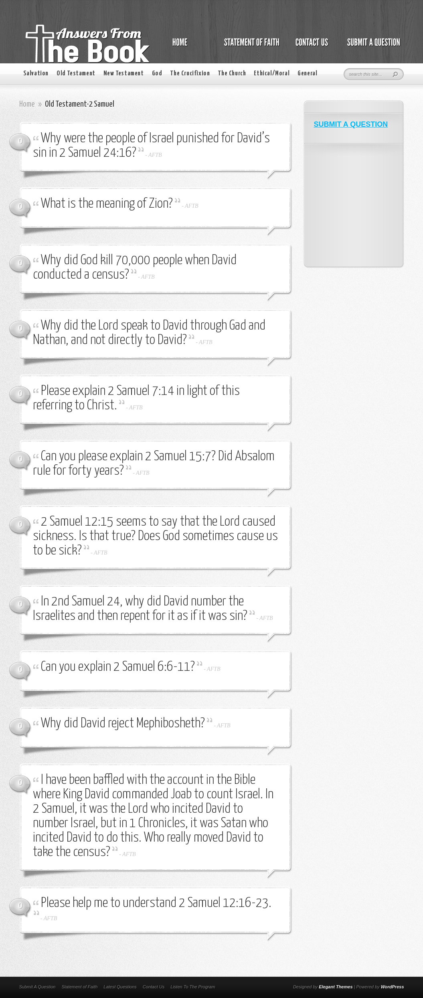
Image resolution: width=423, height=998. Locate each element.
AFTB (155, 155)
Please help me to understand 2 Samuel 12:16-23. (156, 903)
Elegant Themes (335, 986)
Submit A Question (37, 986)
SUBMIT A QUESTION (351, 124)
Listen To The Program (192, 986)
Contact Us (153, 986)
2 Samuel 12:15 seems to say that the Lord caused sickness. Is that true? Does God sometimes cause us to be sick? (155, 536)
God (157, 73)
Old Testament (76, 73)
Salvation (36, 73)
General (307, 73)
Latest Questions (120, 986)
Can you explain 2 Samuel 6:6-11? (118, 667)
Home (27, 104)
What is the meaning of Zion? (107, 204)
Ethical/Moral (271, 73)
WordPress (392, 986)
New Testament (123, 73)
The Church (232, 73)
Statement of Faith (79, 986)
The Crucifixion (190, 73)
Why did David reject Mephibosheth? (123, 723)
